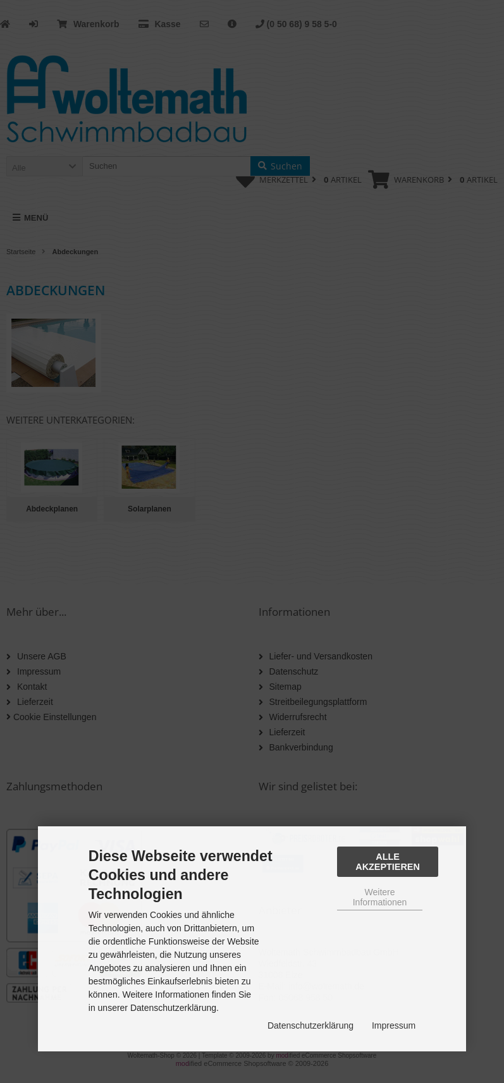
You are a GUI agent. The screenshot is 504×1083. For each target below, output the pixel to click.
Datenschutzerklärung (310, 1025)
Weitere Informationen (380, 897)
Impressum (393, 1025)
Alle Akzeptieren (387, 862)
